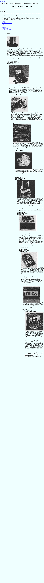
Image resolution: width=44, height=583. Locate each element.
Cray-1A (3, 21)
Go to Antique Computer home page (5, 0)
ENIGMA (4, 22)
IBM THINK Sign (5, 28)
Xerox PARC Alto (5, 25)
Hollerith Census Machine (6, 29)
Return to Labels (2, 1)
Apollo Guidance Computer (7, 23)
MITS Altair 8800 (5, 26)
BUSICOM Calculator (6, 27)
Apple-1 (3, 24)
